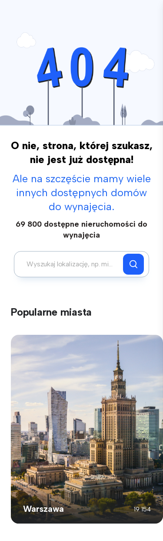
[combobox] (70, 264)
